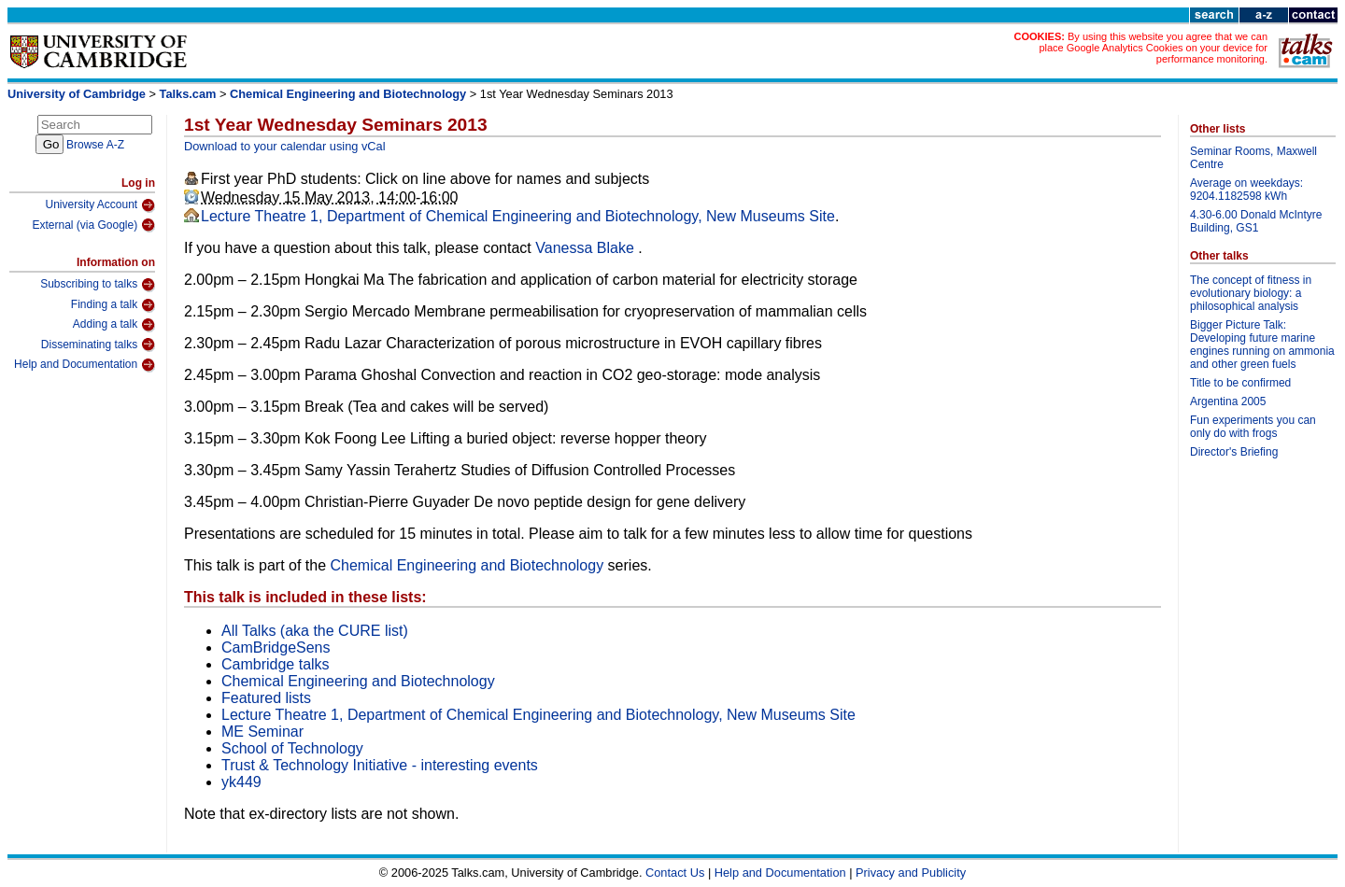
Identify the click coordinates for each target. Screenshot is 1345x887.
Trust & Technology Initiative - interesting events (379, 765)
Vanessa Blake (586, 248)
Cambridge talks (275, 664)
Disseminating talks (98, 344)
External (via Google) (93, 225)
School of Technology (292, 748)
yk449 (241, 782)
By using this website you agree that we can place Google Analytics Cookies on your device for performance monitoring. (1153, 47)
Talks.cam (188, 94)
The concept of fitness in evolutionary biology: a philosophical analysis (1250, 293)
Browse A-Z (95, 144)
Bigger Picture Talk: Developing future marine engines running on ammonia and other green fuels (1262, 344)
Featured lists (266, 698)
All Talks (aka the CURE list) (314, 631)
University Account (100, 205)
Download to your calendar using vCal (285, 146)
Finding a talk (113, 305)
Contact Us (674, 873)
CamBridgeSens (276, 647)
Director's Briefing (1234, 451)
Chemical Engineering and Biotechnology (348, 94)
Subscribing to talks (97, 284)
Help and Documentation (84, 365)
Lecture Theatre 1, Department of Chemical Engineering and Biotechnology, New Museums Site (518, 216)
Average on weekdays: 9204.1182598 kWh (1246, 189)
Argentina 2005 (1228, 401)
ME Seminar (262, 731)
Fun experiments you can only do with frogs (1253, 427)
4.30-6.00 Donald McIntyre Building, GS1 (1256, 221)
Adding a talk (114, 324)
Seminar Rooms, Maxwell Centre (1253, 158)
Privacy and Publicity (911, 873)
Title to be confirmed (1240, 382)
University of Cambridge (76, 94)
